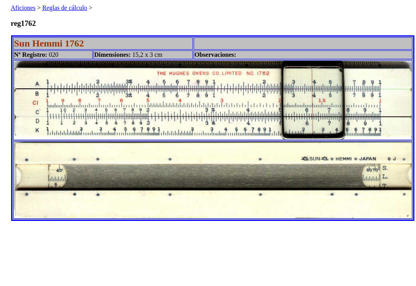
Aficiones (23, 7)
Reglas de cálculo (64, 7)
